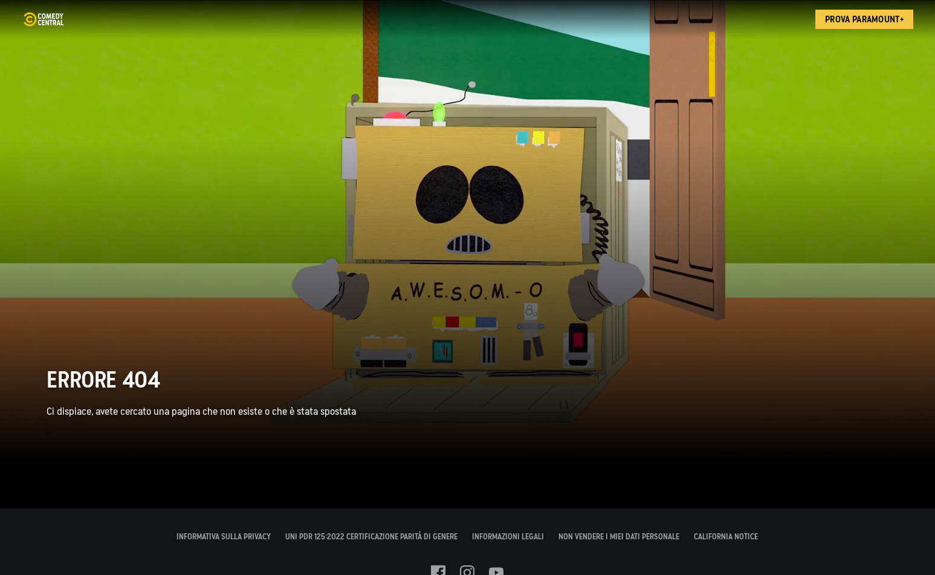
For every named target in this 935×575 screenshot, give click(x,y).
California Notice (726, 536)
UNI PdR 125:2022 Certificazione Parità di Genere (371, 536)
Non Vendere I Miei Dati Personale (618, 536)
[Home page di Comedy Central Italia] (43, 19)
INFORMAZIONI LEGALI (508, 536)
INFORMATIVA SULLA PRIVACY (223, 536)
